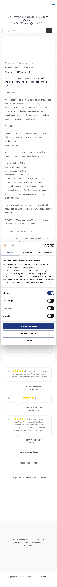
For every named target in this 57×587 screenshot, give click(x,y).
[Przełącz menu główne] (53, 5)
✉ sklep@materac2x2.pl (34, 23)
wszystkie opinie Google (28, 452)
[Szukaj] (49, 30)
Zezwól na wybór (28, 333)
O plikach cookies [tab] (46, 252)
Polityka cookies (42, 576)
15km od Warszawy (28, 546)
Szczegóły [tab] (27, 252)
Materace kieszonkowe (30, 78)
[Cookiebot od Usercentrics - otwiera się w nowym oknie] (43, 245)
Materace (22, 63)
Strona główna (10, 63)
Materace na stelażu (22, 82)
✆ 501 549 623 (16, 23)
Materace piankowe (39, 82)
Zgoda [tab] (10, 252)
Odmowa (28, 340)
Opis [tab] (9, 85)
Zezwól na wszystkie (28, 326)
